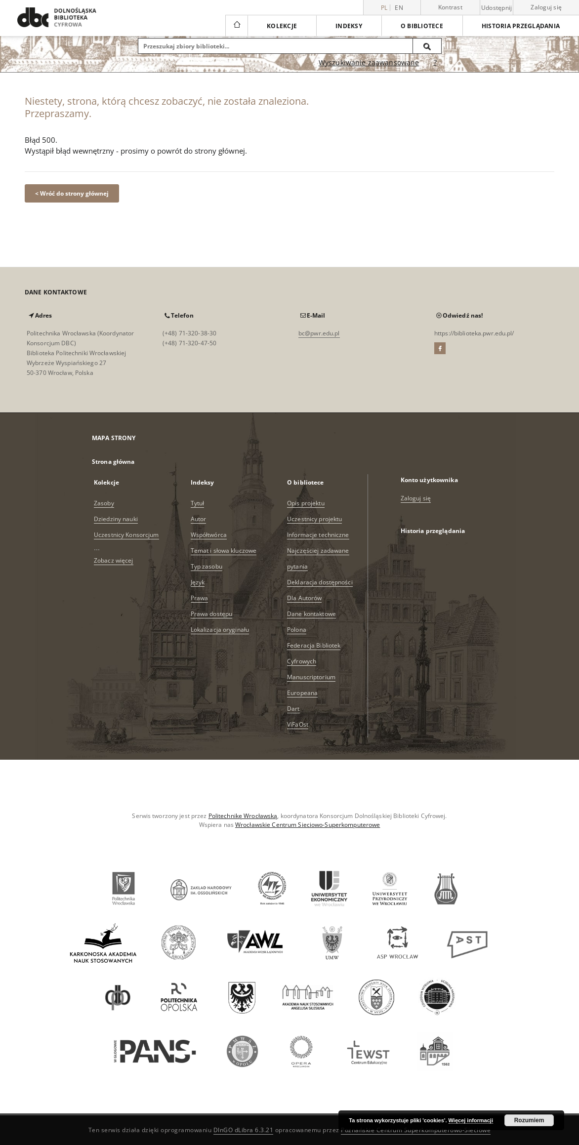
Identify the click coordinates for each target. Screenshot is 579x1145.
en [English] (399, 7)
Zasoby (104, 503)
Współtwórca (209, 535)
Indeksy (348, 26)
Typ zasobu (206, 566)
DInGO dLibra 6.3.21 (243, 1130)
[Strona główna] (236, 26)
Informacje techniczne (318, 535)
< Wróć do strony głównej (72, 193)
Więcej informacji (471, 1120)
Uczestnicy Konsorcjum (126, 535)
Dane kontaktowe (311, 614)
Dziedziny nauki (116, 519)
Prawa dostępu (212, 614)
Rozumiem (529, 1120)
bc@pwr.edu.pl (319, 333)
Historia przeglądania (521, 26)
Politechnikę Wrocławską (243, 816)
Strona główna (113, 461)
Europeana (302, 693)
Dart (293, 708)
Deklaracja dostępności (320, 582)
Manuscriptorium (311, 677)
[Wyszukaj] (427, 46)
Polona (296, 629)
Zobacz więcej (113, 560)
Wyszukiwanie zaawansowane (369, 62)
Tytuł (198, 503)
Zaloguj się (546, 7)
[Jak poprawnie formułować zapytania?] (435, 62)
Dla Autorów (304, 598)
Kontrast (450, 7)
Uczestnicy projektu (314, 519)
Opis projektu (306, 503)
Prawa (199, 598)
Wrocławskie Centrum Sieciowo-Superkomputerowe (307, 824)
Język (198, 582)
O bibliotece (422, 26)
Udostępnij (496, 8)
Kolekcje (282, 26)
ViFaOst (297, 724)
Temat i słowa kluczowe (224, 550)
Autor (199, 519)
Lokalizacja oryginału (220, 629)
